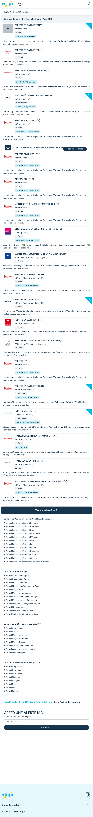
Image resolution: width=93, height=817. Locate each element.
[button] (89, 4)
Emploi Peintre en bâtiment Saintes (21, 558)
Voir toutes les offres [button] (46, 510)
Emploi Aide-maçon (14, 628)
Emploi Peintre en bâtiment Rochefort (22, 551)
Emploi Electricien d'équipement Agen (22, 586)
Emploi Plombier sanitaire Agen (19, 610)
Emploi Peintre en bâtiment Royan (21, 554)
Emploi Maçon (12, 631)
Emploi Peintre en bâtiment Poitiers (21, 547)
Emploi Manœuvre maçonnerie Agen (22, 596)
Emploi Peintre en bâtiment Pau (20, 544)
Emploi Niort (11, 684)
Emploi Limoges (13, 677)
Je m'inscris (46, 727)
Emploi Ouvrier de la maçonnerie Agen (23, 603)
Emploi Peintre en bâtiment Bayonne (22, 523)
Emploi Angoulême (14, 666)
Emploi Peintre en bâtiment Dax (20, 530)
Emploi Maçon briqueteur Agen (19, 593)
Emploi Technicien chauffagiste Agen (22, 614)
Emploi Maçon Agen (14, 589)
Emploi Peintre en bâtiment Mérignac (22, 537)
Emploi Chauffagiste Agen (17, 579)
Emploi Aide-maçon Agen (17, 575)
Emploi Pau (11, 687)
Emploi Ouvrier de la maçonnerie (20, 649)
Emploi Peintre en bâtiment (41, 702)
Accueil (7, 702)
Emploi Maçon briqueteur (17, 638)
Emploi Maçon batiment (16, 635)
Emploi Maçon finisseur (16, 642)
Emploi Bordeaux (13, 670)
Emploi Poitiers (12, 691)
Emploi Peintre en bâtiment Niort (20, 540)
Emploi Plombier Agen (15, 607)
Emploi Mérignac (13, 680)
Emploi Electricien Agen (16, 582)
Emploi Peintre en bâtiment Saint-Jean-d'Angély (27, 561)
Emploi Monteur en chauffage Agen (21, 600)
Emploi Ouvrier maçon (15, 652)
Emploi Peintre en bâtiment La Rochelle (23, 533)
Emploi (14, 702)
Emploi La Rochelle (14, 673)
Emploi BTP (23, 702)
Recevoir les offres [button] (75, 149)
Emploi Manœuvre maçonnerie (19, 645)
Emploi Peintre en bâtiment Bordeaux (22, 526)
